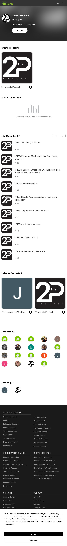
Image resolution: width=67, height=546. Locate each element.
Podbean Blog (39, 501)
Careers (36, 504)
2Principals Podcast (10, 87)
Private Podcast (9, 427)
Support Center (8, 497)
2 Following (30, 24)
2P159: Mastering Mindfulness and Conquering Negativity (40, 156)
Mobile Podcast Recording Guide (45, 471)
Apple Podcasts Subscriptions (14, 464)
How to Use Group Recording (44, 475)
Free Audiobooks (40, 446)
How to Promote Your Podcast (44, 468)
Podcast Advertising (10, 457)
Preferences (33, 540)
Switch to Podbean (10, 468)
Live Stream (7, 435)
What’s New (7, 501)
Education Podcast (40, 432)
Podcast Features (9, 417)
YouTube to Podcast (10, 471)
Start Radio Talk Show (42, 428)
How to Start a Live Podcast (44, 461)
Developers (7, 486)
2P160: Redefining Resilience (27, 142)
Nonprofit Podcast (40, 439)
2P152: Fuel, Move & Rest (26, 238)
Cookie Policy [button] (52, 521)
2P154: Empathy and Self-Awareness (31, 210)
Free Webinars (8, 504)
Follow (19, 30)
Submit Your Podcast (10, 479)
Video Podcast (39, 421)
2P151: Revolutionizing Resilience (29, 251)
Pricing (5, 420)
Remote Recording (10, 442)
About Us (37, 497)
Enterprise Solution (10, 424)
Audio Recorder (9, 438)
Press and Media (40, 508)
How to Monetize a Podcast (43, 464)
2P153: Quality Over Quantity (27, 224)
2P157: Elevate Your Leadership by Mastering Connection (40, 197)
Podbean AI (7, 446)
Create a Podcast (40, 417)
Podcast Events (9, 508)
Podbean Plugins (9, 482)
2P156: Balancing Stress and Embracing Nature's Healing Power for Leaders (40, 171)
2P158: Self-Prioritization (25, 183)
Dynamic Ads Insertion (11, 461)
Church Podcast (39, 435)
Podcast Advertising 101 (42, 479)
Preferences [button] (45, 524)
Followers (17, 24)
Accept (33, 534)
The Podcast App (9, 431)
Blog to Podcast (9, 475)
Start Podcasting (39, 424)
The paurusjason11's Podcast (14, 312)
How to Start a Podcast (42, 457)
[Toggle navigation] (64, 3)
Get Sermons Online (41, 442)
